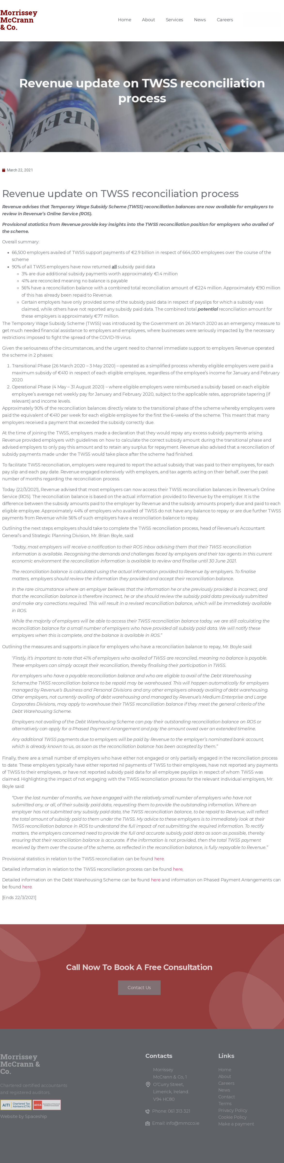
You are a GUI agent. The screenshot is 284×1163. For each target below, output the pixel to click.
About (148, 20)
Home (124, 20)
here (159, 859)
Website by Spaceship (23, 1116)
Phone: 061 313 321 (171, 1111)
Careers (225, 20)
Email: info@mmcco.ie (175, 1123)
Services (174, 20)
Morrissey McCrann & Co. (19, 20)
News (200, 20)
